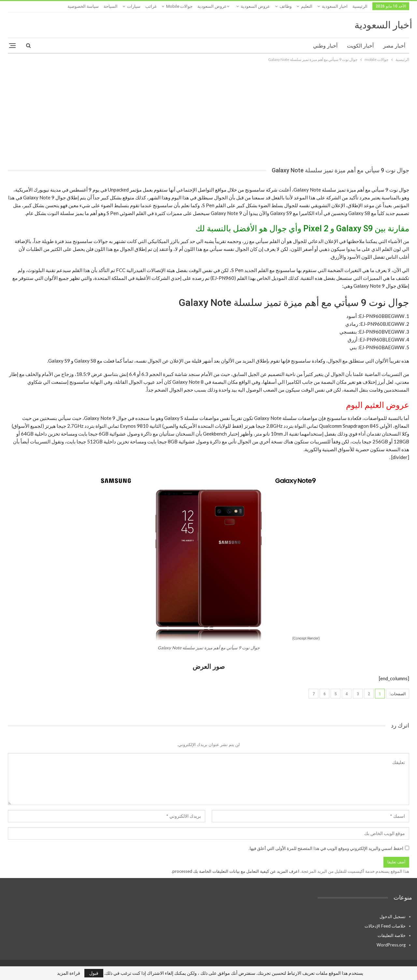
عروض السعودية (255, 6)
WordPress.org (391, 944)
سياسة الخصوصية (83, 6)
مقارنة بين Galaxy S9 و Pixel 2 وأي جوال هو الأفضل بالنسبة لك (302, 228)
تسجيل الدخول (393, 916)
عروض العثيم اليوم (377, 405)
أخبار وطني (325, 46)
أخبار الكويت (360, 46)
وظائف (286, 6)
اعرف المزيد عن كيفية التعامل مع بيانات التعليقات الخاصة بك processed (235, 871)
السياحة (111, 6)
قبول (93, 973)
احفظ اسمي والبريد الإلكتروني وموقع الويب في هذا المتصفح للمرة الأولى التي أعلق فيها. (326, 848)
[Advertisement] (208, 112)
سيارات (133, 6)
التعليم (306, 6)
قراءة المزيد (68, 973)
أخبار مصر (394, 46)
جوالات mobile (179, 6)
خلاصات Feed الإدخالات (385, 926)
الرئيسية (359, 6)
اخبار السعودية (335, 6)
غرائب (151, 6)
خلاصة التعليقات (392, 935)
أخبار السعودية (383, 25)
